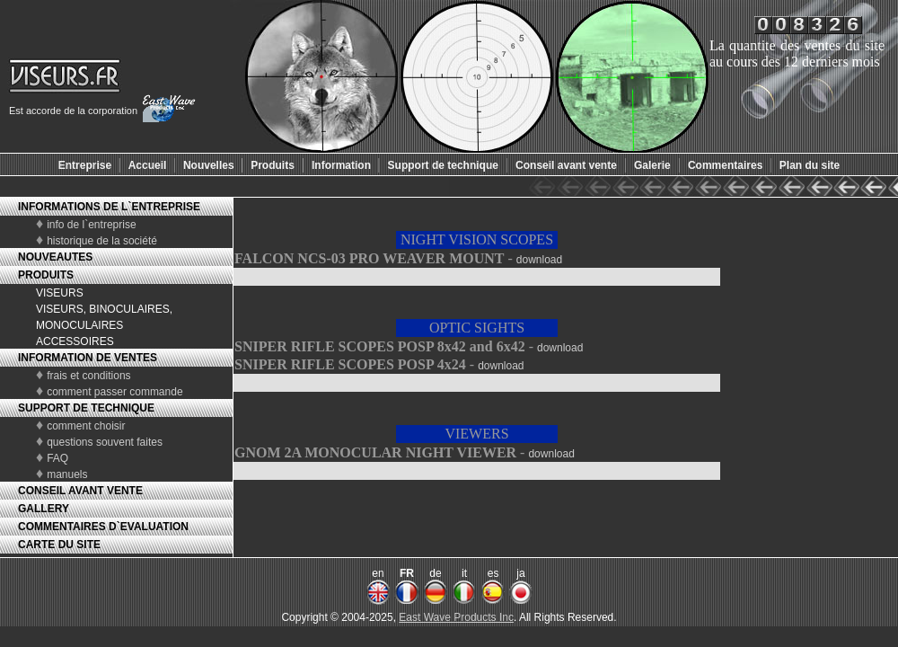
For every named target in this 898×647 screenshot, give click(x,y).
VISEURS (60, 293)
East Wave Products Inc (456, 617)
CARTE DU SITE (59, 544)
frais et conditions (88, 375)
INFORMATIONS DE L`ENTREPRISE (109, 206)
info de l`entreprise (91, 224)
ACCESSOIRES (75, 341)
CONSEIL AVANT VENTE (80, 490)
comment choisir (86, 426)
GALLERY (43, 508)
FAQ (57, 458)
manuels (67, 474)
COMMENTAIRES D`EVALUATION (103, 526)
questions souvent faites (105, 442)
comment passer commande (114, 392)
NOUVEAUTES (55, 257)
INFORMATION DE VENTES (87, 357)
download (539, 259)
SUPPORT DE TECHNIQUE (86, 408)
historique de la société (102, 241)
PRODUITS (46, 275)
